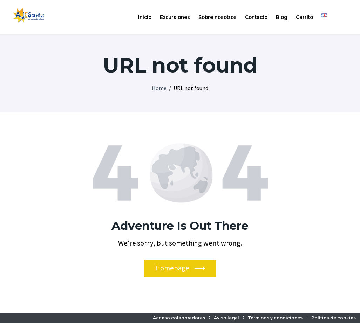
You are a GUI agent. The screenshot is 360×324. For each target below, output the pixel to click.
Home (159, 87)
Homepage (172, 268)
